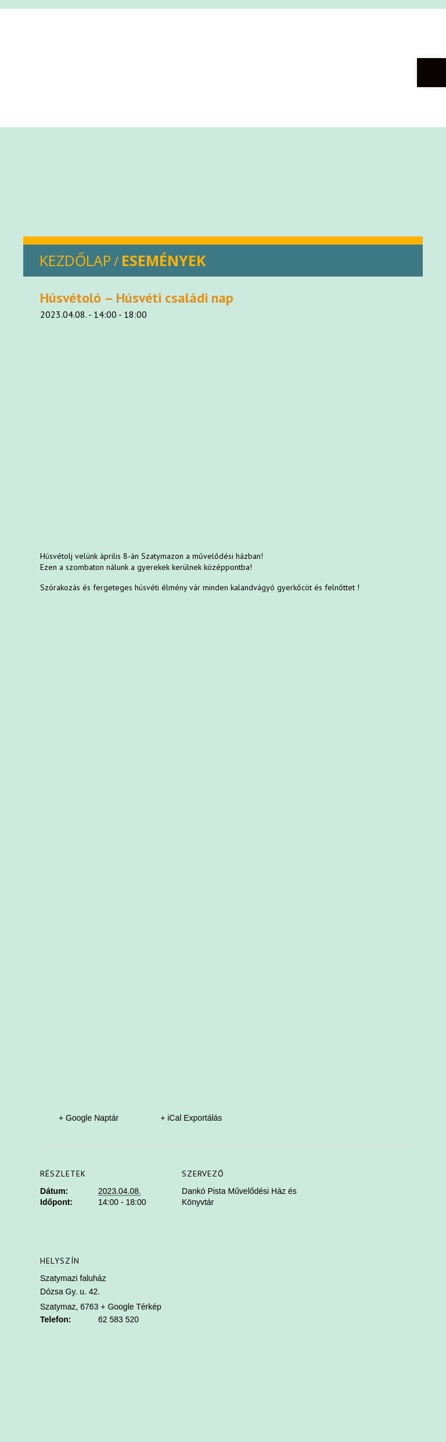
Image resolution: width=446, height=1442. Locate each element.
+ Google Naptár (88, 1117)
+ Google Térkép (130, 1306)
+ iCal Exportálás (191, 1117)
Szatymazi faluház (73, 1278)
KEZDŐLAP (75, 260)
